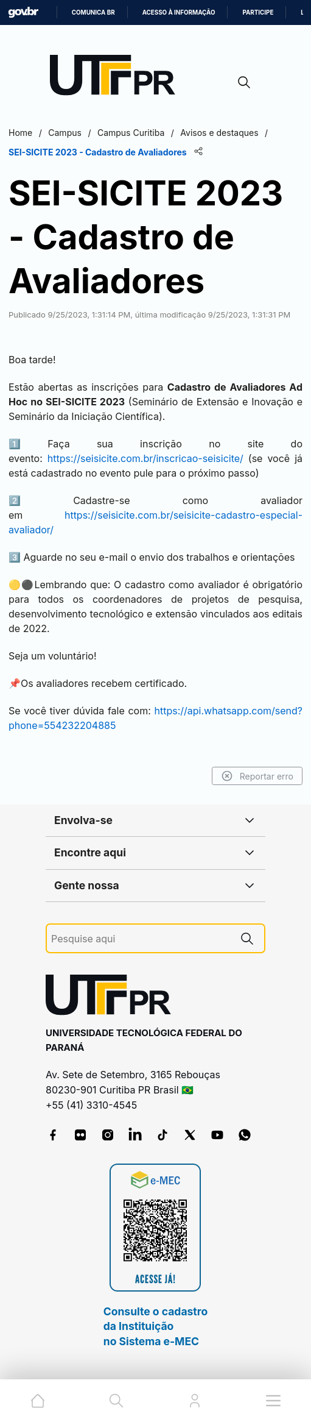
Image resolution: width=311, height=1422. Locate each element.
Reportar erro (257, 776)
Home (20, 132)
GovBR (23, 12)
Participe (257, 12)
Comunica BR (93, 12)
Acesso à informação (178, 12)
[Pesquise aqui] (140, 939)
